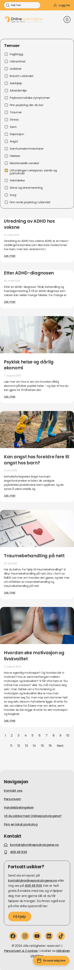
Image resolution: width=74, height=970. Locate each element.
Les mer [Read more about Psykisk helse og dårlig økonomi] (10, 396)
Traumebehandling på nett (34, 556)
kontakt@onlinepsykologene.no (32, 880)
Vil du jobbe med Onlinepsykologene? (33, 816)
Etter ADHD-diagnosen (29, 273)
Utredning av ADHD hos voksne (29, 224)
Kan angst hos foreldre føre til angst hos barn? (36, 460)
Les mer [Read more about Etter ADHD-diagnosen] (10, 301)
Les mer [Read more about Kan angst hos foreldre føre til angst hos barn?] (10, 495)
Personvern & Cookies (21, 951)
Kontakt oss (13, 790)
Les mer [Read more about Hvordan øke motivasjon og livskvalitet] (10, 720)
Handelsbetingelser (19, 807)
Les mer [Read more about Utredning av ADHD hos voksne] (10, 255)
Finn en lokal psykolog (20, 824)
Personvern (12, 799)
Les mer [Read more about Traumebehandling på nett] (10, 592)
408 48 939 (33, 885)
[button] (67, 20)
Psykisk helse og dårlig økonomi (29, 365)
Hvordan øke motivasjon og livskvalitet (34, 656)
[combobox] (22, 5)
